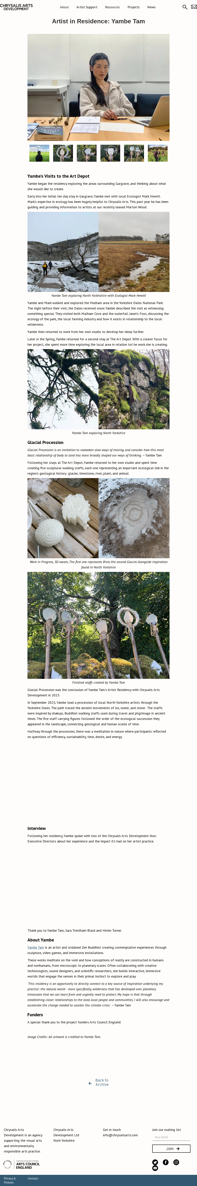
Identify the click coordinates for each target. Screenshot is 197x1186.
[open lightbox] (98, 87)
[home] (16, 7)
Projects (133, 7)
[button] (64, 7)
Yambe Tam (35, 947)
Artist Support (86, 7)
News (151, 7)
